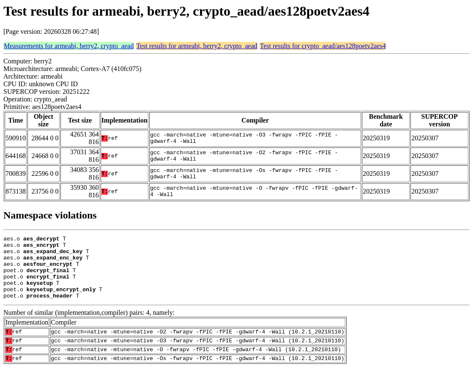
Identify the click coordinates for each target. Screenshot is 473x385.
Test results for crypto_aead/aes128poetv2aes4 (323, 45)
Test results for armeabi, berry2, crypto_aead (196, 45)
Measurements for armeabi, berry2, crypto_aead (69, 45)
